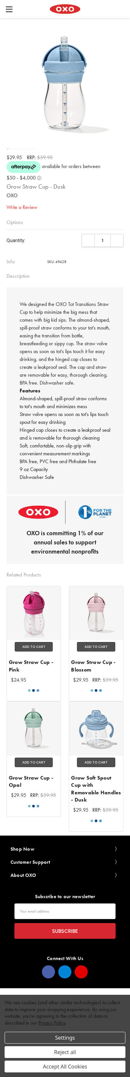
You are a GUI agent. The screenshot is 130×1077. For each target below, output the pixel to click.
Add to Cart (34, 646)
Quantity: (16, 240)
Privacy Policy (51, 1022)
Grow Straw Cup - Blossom (93, 666)
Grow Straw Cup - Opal (31, 781)
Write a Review (22, 207)
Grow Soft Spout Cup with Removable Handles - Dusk (96, 788)
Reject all (65, 1052)
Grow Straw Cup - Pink (31, 666)
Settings (65, 1037)
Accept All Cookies (65, 1066)
